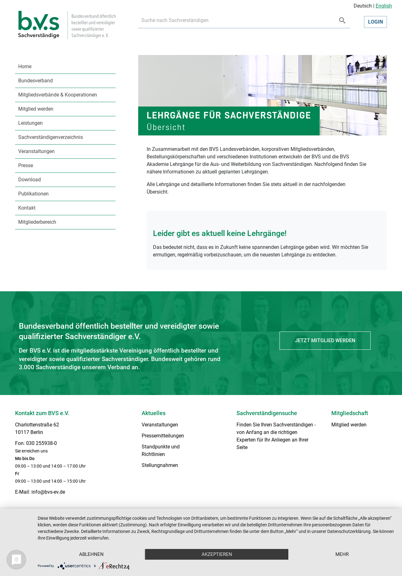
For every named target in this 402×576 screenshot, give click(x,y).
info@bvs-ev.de (48, 492)
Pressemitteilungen (163, 436)
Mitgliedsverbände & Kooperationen (57, 95)
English (384, 6)
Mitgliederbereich (37, 222)
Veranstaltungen (36, 151)
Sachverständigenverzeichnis (50, 137)
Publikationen (33, 194)
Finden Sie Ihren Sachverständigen (274, 425)
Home (24, 66)
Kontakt (26, 208)
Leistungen (30, 123)
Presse (25, 165)
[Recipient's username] (236, 20)
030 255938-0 (41, 443)
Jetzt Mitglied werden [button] (325, 340)
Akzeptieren (217, 554)
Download (29, 180)
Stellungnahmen (160, 465)
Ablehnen (91, 554)
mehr (342, 554)
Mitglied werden (35, 109)
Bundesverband (35, 81)
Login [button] (375, 22)
